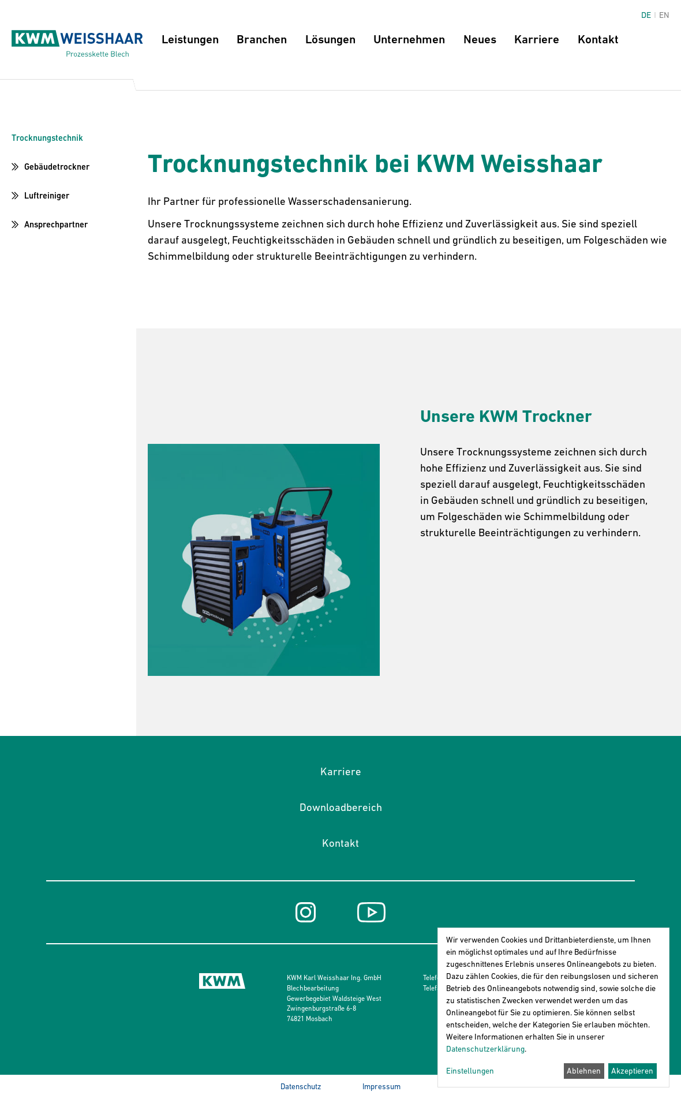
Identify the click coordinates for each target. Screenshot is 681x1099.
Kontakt (598, 39)
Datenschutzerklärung (485, 1048)
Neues (479, 39)
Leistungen (190, 39)
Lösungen (330, 39)
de (646, 15)
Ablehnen (584, 1070)
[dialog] (553, 1007)
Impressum (381, 1086)
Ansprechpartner (56, 224)
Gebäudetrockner (56, 166)
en (664, 15)
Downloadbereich (341, 807)
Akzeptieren (632, 1070)
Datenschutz (300, 1086)
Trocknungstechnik (47, 138)
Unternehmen (409, 39)
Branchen (262, 39)
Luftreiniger (46, 195)
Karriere (536, 39)
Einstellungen (470, 1070)
